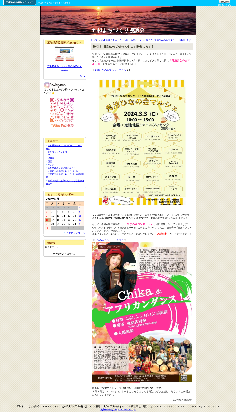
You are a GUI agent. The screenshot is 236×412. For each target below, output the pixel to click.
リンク (51, 164)
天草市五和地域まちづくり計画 (63, 171)
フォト (51, 155)
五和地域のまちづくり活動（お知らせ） (121, 40)
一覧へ (81, 76)
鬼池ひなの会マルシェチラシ (110, 70)
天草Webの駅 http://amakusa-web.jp (118, 409)
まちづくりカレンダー (58, 152)
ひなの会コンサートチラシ (109, 240)
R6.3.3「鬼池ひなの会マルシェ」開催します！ (169, 40)
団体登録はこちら (225, 5)
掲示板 (51, 158)
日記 (50, 161)
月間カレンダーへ (75, 232)
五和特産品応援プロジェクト (62, 168)
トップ (93, 40)
